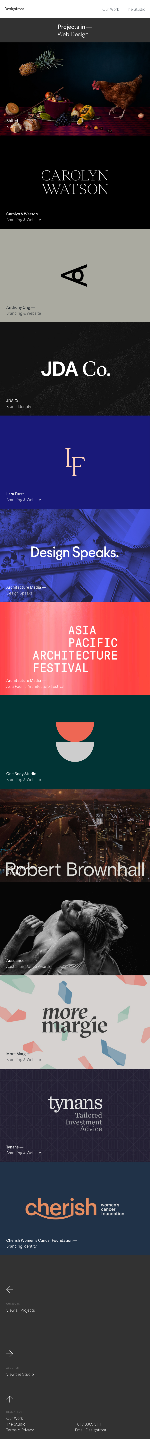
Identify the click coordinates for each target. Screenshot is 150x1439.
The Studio (135, 9)
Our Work (110, 9)
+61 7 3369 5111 (88, 1424)
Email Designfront (90, 1430)
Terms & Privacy (20, 1430)
